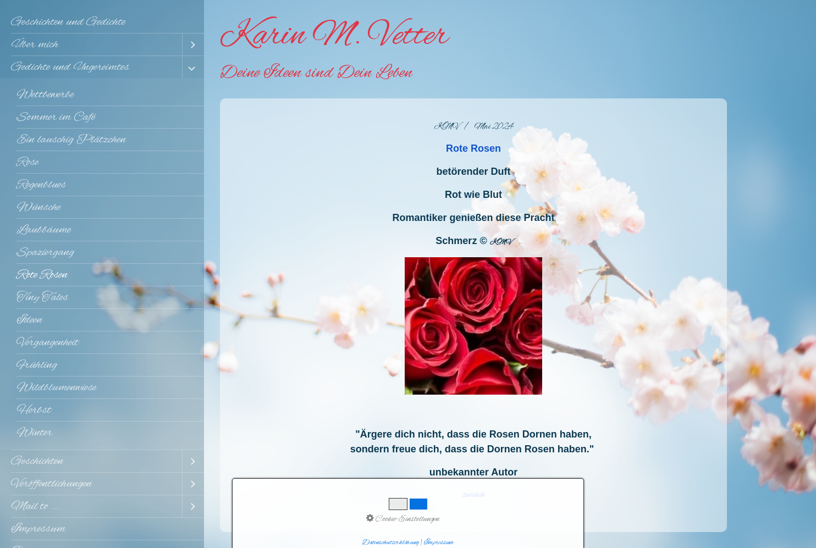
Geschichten (37, 461)
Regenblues (41, 184)
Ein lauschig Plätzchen (71, 139)
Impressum (38, 529)
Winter (34, 432)
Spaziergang (45, 252)
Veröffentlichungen (51, 483)
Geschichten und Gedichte (68, 22)
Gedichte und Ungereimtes (70, 67)
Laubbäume (43, 230)
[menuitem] (102, 22)
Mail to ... (35, 506)
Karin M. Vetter (334, 36)
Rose (27, 162)
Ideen (29, 320)
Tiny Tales (42, 297)
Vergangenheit (47, 342)
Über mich (34, 44)
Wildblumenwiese (56, 387)
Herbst (33, 410)
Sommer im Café (55, 117)
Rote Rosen (42, 275)
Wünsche (38, 207)
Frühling (36, 365)
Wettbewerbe (45, 94)
